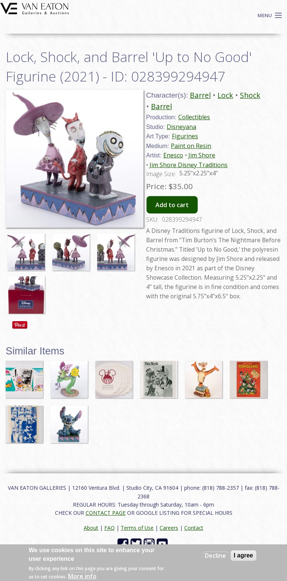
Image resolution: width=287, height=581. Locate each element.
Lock (225, 95)
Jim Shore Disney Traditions (188, 165)
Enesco (173, 155)
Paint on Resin (191, 146)
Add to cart (172, 205)
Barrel (200, 95)
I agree (243, 555)
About (91, 527)
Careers (169, 527)
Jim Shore (201, 155)
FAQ (109, 527)
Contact (193, 527)
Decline (215, 555)
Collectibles (194, 117)
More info (82, 576)
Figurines (185, 136)
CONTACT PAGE (106, 512)
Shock (250, 95)
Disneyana (181, 127)
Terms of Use (137, 527)
